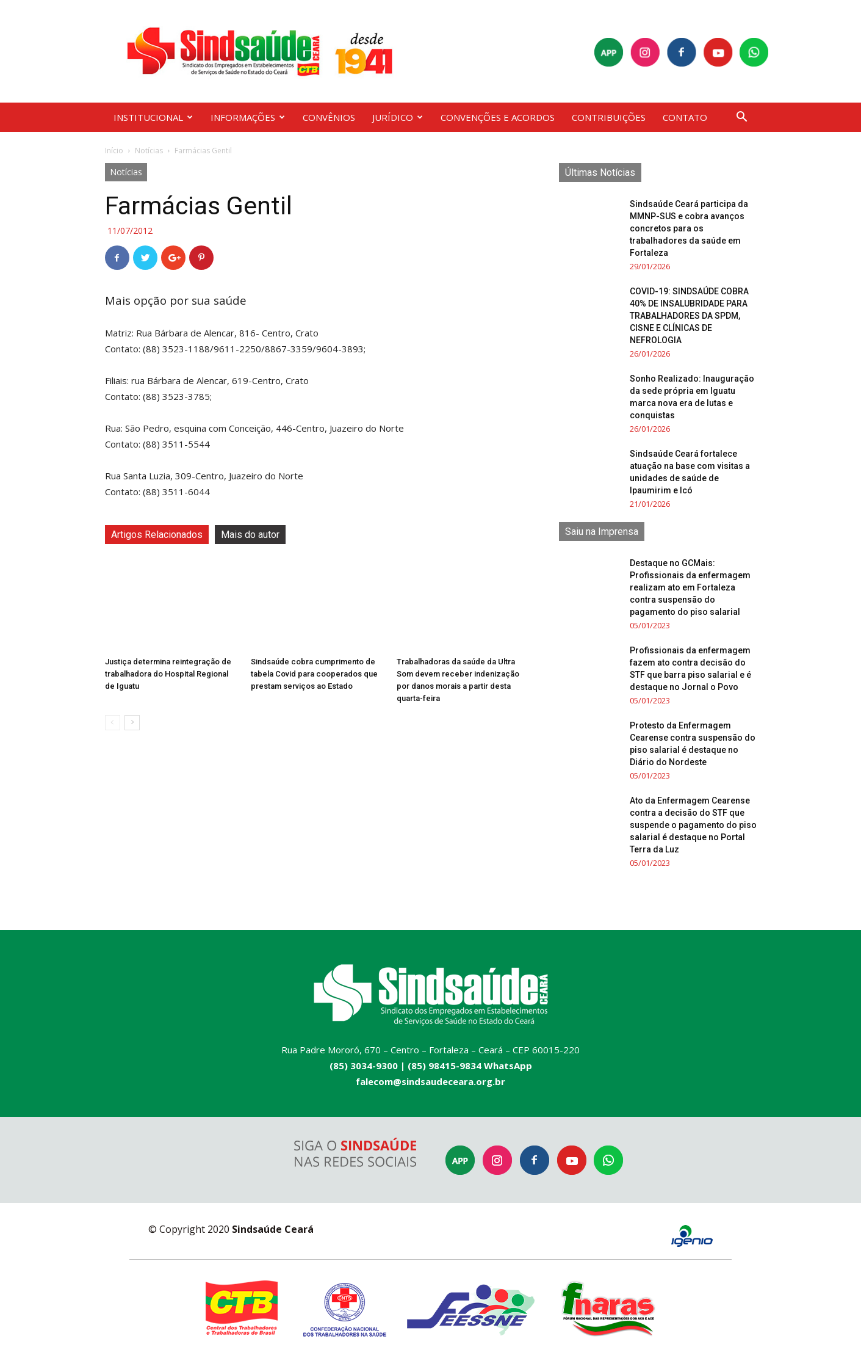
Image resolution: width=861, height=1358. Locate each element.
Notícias (149, 150)
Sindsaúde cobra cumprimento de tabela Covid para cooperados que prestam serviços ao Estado (314, 674)
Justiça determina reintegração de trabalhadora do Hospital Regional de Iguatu (168, 674)
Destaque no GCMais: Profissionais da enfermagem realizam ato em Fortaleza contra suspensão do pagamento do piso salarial (690, 587)
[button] (742, 118)
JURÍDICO (397, 117)
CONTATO (685, 117)
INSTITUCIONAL (153, 117)
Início (114, 150)
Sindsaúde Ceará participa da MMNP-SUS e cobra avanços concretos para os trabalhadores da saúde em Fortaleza (689, 228)
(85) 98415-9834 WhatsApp (470, 1065)
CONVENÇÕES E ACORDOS (498, 117)
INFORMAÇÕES (248, 117)
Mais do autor (250, 534)
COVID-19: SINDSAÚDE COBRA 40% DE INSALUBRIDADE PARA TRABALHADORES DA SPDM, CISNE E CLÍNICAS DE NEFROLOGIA (689, 315)
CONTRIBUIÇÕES (609, 117)
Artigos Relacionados (157, 534)
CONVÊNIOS (329, 117)
